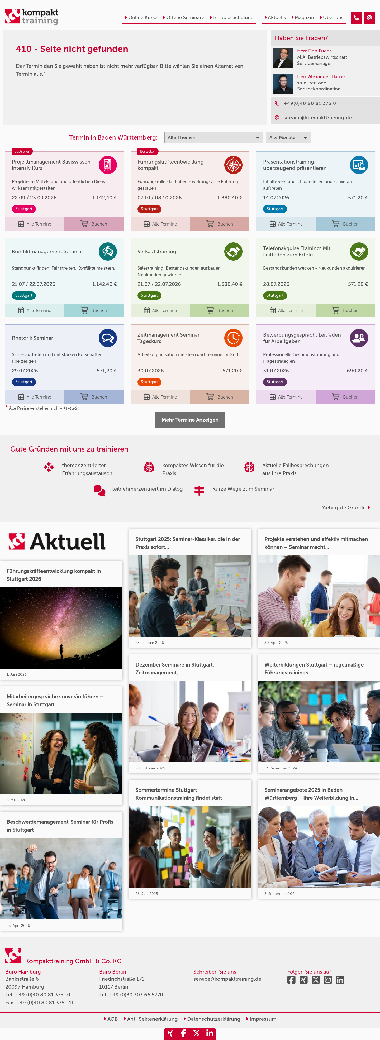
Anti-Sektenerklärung (150, 1019)
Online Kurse (141, 18)
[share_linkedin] (209, 1034)
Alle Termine (34, 224)
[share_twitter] (196, 1034)
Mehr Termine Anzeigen (190, 420)
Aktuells (275, 18)
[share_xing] (170, 1034)
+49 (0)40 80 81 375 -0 (42, 994)
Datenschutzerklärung (211, 1019)
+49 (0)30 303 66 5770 (136, 994)
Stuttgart (23, 208)
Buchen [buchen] (93, 224)
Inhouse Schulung (232, 18)
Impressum (261, 1019)
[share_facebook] (183, 1034)
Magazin (302, 18)
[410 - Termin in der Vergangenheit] (356, 18)
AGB (110, 1019)
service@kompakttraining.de (227, 979)
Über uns (331, 18)
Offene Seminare (183, 18)
